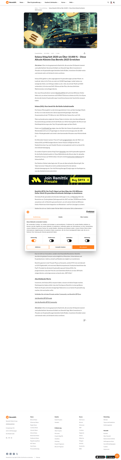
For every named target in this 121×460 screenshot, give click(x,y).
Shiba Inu (81, 438)
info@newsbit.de (10, 424)
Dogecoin (81, 433)
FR (9, 437)
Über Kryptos (58, 431)
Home (36, 8)
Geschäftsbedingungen (109, 444)
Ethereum (81, 425)
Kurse (63, 2)
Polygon (81, 441)
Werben (106, 419)
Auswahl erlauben (60, 247)
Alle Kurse (82, 419)
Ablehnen (37, 247)
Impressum (106, 449)
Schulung (57, 441)
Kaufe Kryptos (58, 419)
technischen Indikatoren (74, 157)
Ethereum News (34, 422)
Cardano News (34, 427)
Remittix (75, 197)
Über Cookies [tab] (84, 217)
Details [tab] (61, 217)
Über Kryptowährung (33, 2)
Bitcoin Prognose (59, 446)
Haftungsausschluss (109, 441)
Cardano (81, 430)
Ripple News (33, 425)
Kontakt (106, 433)
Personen (57, 433)
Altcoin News (33, 433)
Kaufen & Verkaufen (51, 2)
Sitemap (38, 457)
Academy (57, 438)
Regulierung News (35, 441)
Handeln (57, 422)
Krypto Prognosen (59, 444)
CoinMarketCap (46, 128)
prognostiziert (67, 140)
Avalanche (82, 446)
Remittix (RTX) (60, 93)
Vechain (81, 443)
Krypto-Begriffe (59, 436)
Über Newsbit (107, 436)
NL (6, 437)
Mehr (71, 2)
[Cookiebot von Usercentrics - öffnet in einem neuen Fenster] (87, 212)
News (21, 2)
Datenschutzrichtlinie (109, 438)
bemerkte (63, 151)
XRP (80, 427)
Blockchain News (34, 435)
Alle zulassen (83, 247)
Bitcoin (81, 422)
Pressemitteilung (43, 8)
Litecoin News (34, 430)
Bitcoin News (33, 419)
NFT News (33, 443)
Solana (81, 435)
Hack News (33, 446)
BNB (80, 448)
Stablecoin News (34, 438)
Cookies (106, 446)
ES (11, 437)
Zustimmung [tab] (36, 217)
